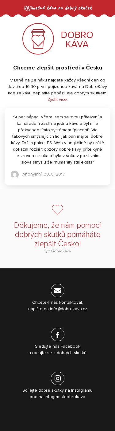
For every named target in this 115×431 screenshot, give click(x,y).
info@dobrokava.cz (68, 309)
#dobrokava (73, 397)
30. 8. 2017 (54, 174)
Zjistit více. (58, 99)
